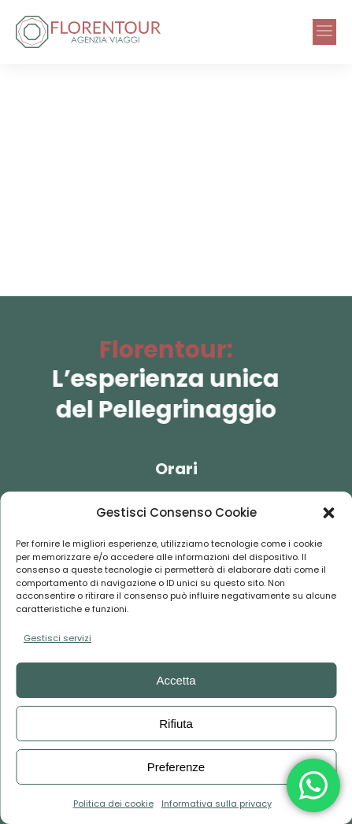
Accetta (175, 680)
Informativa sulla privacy (216, 803)
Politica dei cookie (113, 803)
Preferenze (176, 767)
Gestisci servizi (57, 638)
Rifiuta (176, 723)
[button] (328, 513)
